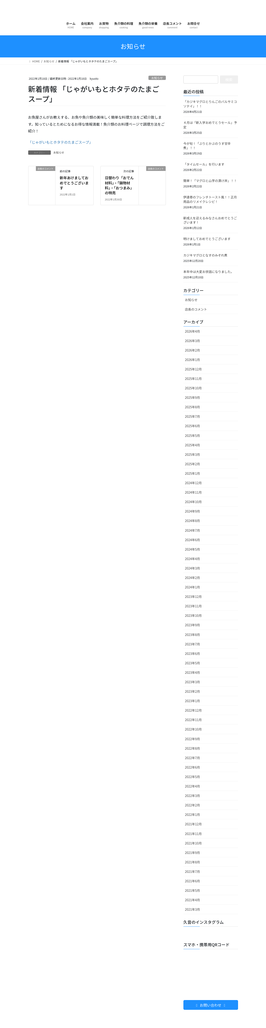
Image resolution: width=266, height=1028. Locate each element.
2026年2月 (192, 350)
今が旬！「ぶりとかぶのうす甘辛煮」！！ (207, 145)
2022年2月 (192, 805)
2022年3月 (192, 795)
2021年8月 (192, 862)
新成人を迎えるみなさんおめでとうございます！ (210, 220)
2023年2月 (192, 691)
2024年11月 (193, 492)
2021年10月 (193, 843)
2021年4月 (192, 900)
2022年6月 (192, 767)
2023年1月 (192, 701)
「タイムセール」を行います (203, 164)
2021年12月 (193, 824)
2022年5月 (192, 776)
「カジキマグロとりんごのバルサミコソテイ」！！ (210, 103)
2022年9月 (192, 739)
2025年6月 (192, 426)
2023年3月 (192, 682)
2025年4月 (192, 445)
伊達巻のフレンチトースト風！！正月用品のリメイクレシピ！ (210, 199)
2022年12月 (193, 710)
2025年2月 (192, 464)
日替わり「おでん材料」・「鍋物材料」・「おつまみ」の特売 (119, 185)
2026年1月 (192, 359)
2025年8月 (192, 407)
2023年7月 (192, 644)
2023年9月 (192, 625)
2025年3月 (192, 454)
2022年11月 (193, 719)
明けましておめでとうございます (207, 238)
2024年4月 (192, 558)
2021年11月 (193, 833)
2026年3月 (192, 340)
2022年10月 (193, 729)
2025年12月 (193, 369)
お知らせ (157, 78)
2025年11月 (193, 378)
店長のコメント (196, 309)
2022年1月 (192, 814)
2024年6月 (192, 540)
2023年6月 (192, 653)
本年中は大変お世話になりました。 (208, 271)
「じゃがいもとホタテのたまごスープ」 (60, 142)
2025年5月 (192, 435)
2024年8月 (192, 520)
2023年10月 (193, 615)
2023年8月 (192, 634)
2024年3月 (192, 568)
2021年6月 (192, 881)
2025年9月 (192, 397)
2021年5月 (192, 890)
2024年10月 (193, 501)
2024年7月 (192, 530)
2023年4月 (192, 672)
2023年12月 (193, 596)
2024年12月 (193, 483)
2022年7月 (192, 758)
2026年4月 (192, 331)
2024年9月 (192, 511)
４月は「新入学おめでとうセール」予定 (210, 124)
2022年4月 (192, 786)
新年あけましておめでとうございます (74, 183)
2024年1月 (192, 587)
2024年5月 (192, 549)
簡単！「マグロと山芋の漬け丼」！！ (210, 180)
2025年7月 (192, 416)
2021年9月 (192, 852)
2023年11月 (193, 606)
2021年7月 (192, 871)
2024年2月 (192, 577)
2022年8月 (192, 748)
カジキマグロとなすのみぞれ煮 (205, 255)
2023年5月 (192, 663)
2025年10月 (193, 388)
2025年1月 (192, 473)
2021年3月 (192, 909)
